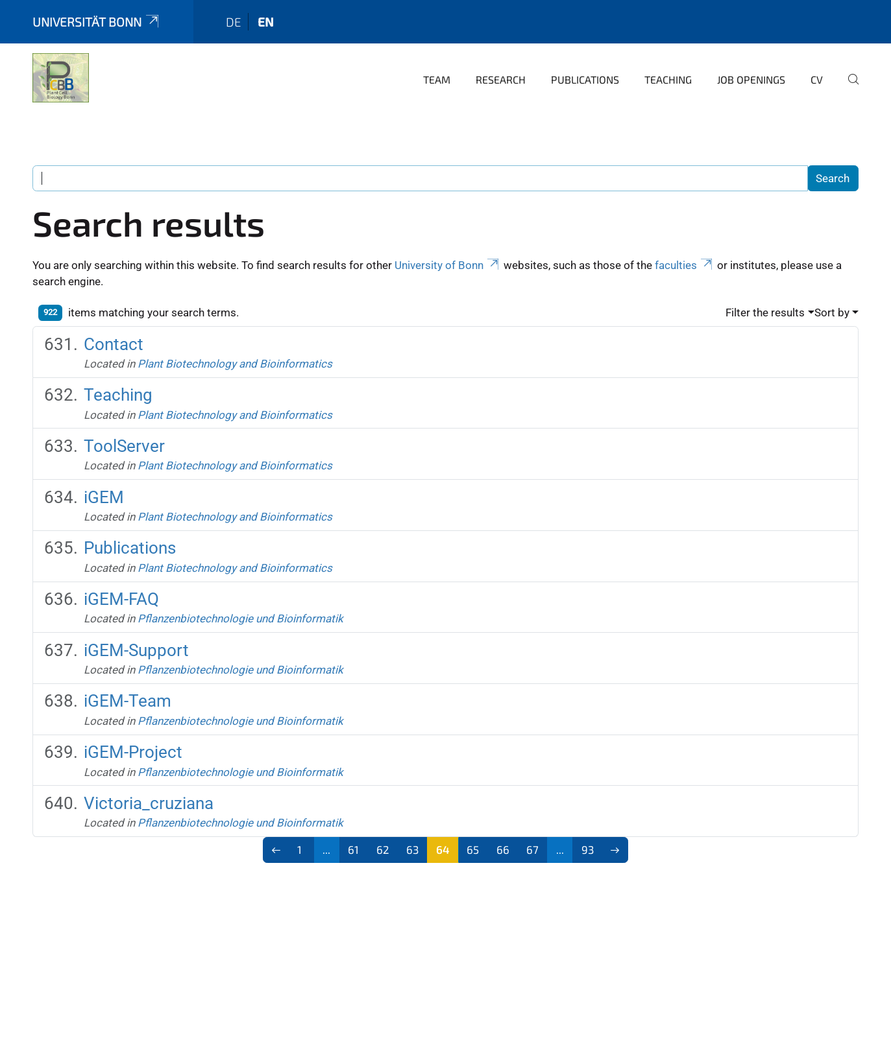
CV (817, 79)
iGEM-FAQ (121, 599)
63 (412, 849)
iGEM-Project (133, 752)
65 (473, 849)
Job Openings (751, 79)
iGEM (104, 497)
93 (587, 849)
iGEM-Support (136, 650)
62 (382, 849)
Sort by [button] (831, 312)
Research (501, 79)
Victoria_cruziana (149, 803)
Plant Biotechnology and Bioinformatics (235, 363)
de (233, 21)
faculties (684, 265)
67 (532, 849)
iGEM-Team (127, 701)
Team (436, 79)
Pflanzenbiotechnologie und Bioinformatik (240, 618)
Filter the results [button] (765, 312)
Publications (585, 79)
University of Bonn (448, 265)
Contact (113, 344)
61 (353, 849)
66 (502, 849)
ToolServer (124, 446)
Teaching (668, 79)
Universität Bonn (96, 21)
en (266, 21)
